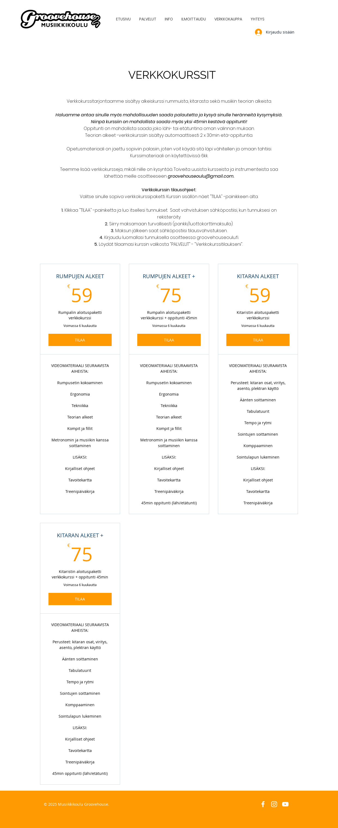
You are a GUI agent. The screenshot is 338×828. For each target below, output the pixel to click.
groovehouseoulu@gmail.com (200, 176)
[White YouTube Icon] (285, 804)
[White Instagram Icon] (274, 804)
